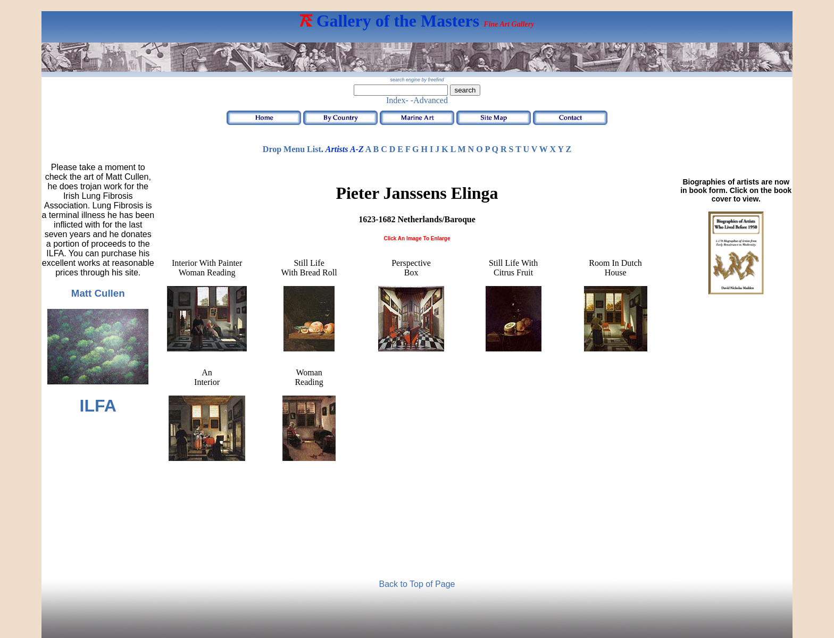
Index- (397, 100)
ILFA (98, 405)
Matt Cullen (98, 293)
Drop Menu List (292, 149)
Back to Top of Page (417, 584)
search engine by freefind (417, 79)
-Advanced (429, 100)
